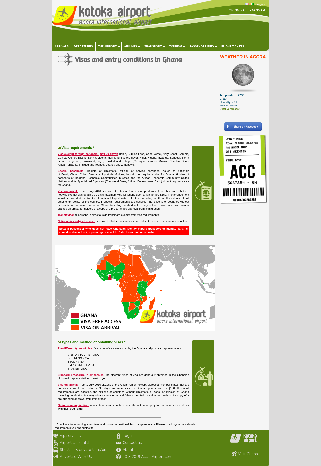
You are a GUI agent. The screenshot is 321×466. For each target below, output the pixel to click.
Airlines (130, 46)
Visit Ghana (248, 454)
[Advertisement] (135, 110)
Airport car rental (74, 442)
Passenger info (201, 46)
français (259, 4)
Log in (128, 435)
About (128, 449)
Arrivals (62, 46)
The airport (107, 46)
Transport (153, 46)
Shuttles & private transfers (83, 449)
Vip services (70, 435)
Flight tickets (232, 46)
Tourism (175, 46)
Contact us (132, 442)
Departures (83, 46)
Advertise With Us (76, 456)
